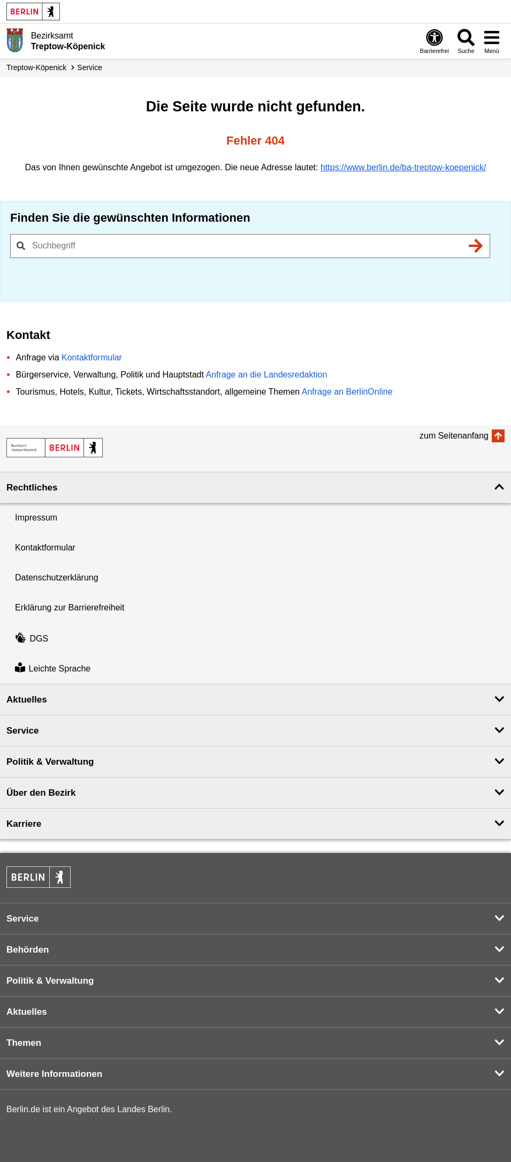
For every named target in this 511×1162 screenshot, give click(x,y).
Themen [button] (23, 1043)
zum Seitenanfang (454, 435)
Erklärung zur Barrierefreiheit (70, 607)
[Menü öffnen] (492, 41)
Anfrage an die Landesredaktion (266, 374)
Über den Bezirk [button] (40, 793)
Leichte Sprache (52, 668)
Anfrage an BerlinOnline (347, 391)
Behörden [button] (27, 950)
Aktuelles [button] (26, 700)
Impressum (36, 517)
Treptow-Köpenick (36, 67)
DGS (31, 638)
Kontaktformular (92, 357)
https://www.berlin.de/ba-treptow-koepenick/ (403, 167)
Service (89, 67)
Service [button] (22, 731)
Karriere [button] (23, 824)
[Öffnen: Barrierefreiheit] (434, 41)
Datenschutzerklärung (56, 577)
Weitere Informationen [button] (54, 1074)
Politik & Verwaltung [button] (50, 762)
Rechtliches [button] (31, 487)
